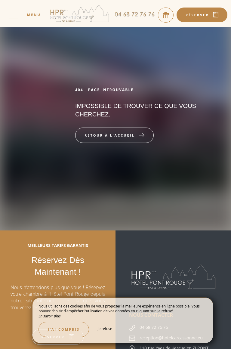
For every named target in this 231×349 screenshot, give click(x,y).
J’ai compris (64, 329)
